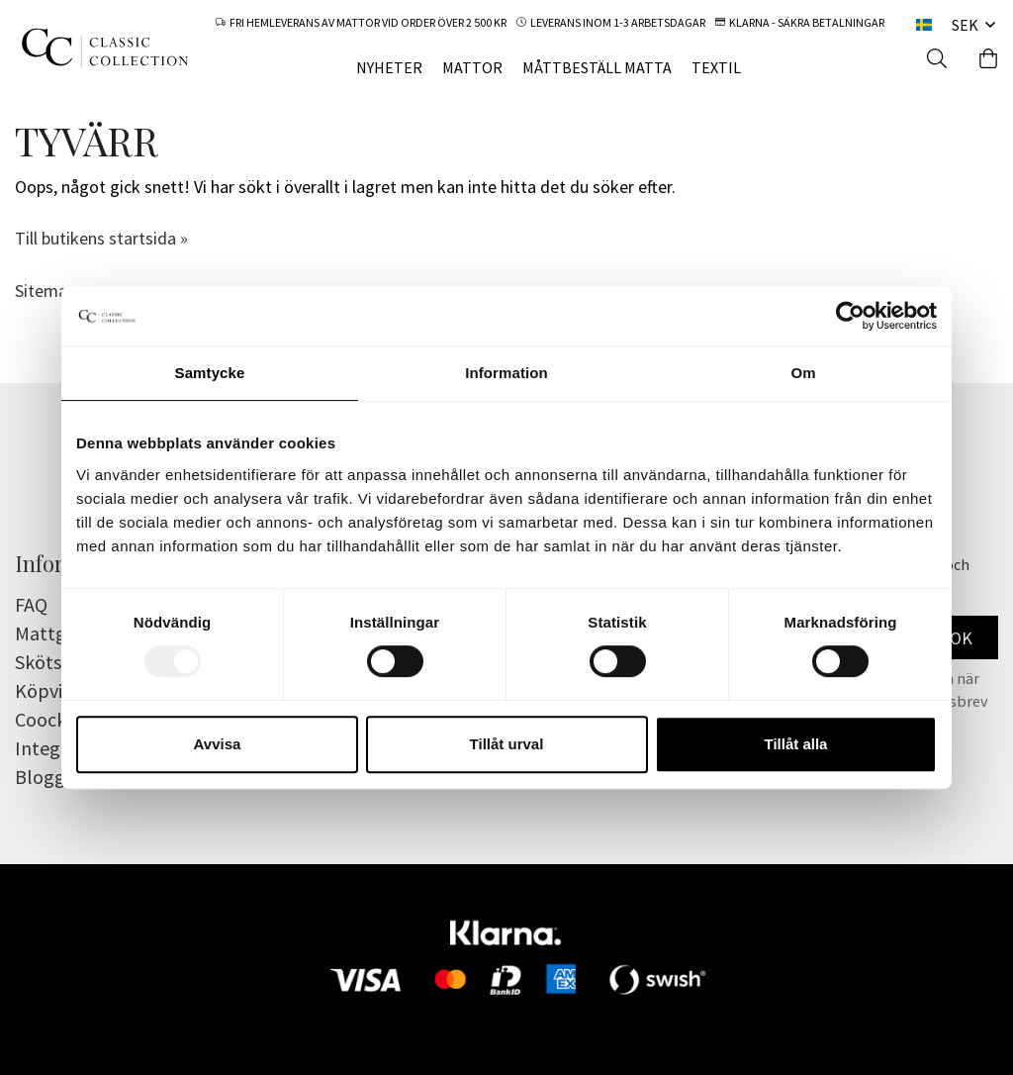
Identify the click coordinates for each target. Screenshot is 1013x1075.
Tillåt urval (507, 743)
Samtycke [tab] (210, 372)
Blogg (40, 776)
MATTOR (472, 67)
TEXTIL (716, 67)
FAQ (31, 604)
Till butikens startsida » (101, 238)
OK (961, 638)
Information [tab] (506, 372)
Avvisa (217, 743)
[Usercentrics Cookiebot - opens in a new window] (850, 316)
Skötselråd (60, 661)
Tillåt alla (796, 743)
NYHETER (389, 67)
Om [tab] (802, 372)
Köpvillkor (58, 690)
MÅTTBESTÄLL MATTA (597, 67)
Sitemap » (51, 290)
